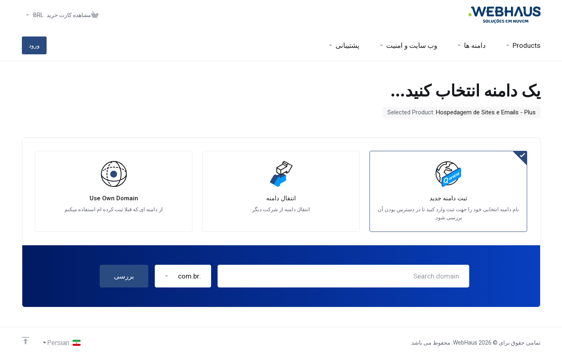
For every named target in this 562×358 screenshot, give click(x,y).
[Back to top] (25, 340)
